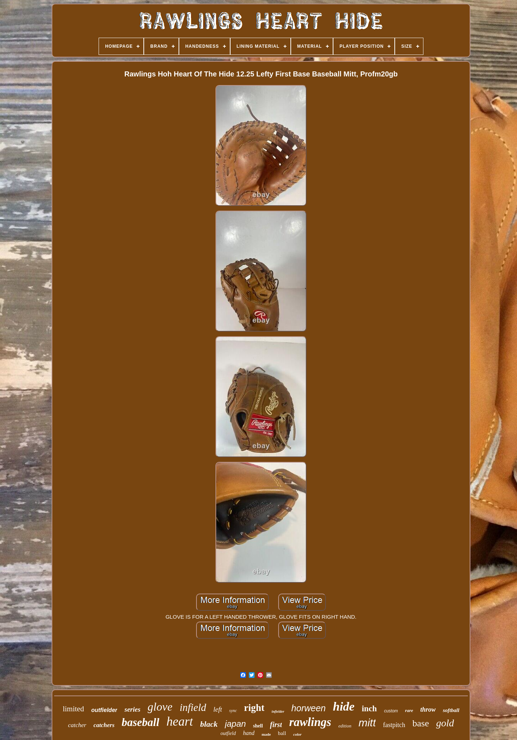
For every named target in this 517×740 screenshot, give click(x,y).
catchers (104, 725)
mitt (367, 723)
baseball (140, 722)
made (266, 734)
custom (391, 710)
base (420, 723)
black (209, 724)
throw (428, 709)
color (297, 734)
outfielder (104, 710)
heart (179, 722)
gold (445, 723)
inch (369, 708)
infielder (278, 711)
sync (233, 710)
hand (249, 733)
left (217, 709)
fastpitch (394, 725)
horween (308, 708)
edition (344, 726)
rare (409, 710)
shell (258, 726)
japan (235, 724)
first (276, 725)
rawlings (310, 722)
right (254, 707)
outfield (228, 733)
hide (344, 706)
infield (193, 707)
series (132, 709)
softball (451, 710)
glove (160, 706)
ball (282, 733)
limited (73, 708)
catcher (77, 725)
